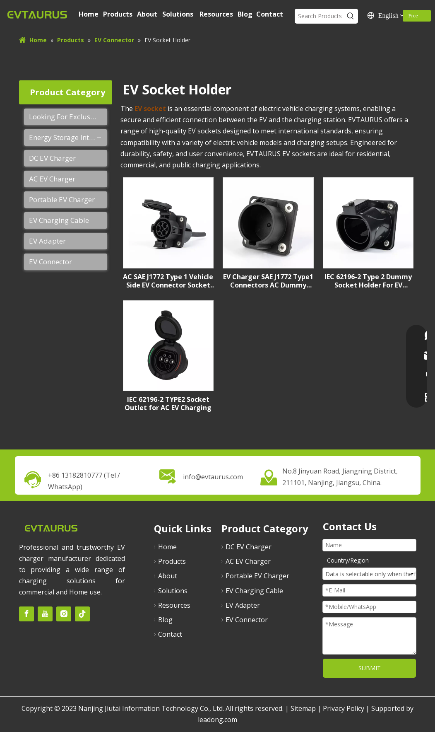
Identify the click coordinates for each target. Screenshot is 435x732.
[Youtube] (45, 613)
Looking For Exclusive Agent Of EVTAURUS (68, 116)
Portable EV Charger (62, 199)
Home (167, 546)
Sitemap (303, 708)
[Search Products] (319, 16)
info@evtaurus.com (213, 476)
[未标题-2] (51, 528)
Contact (170, 634)
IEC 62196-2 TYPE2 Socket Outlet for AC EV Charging (168, 403)
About (167, 575)
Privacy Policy (343, 708)
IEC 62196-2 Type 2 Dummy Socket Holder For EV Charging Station (368, 281)
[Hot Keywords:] (350, 16)
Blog (165, 619)
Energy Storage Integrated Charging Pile (68, 137)
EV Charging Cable (59, 220)
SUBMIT (369, 668)
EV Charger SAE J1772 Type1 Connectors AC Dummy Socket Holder (268, 281)
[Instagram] (63, 613)
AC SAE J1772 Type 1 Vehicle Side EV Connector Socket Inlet (168, 281)
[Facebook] (26, 613)
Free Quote (414, 17)
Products (172, 561)
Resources (174, 605)
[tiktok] (82, 613)
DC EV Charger (52, 158)
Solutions (172, 590)
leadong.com (217, 719)
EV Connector (50, 261)
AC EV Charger (52, 179)
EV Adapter (47, 241)
